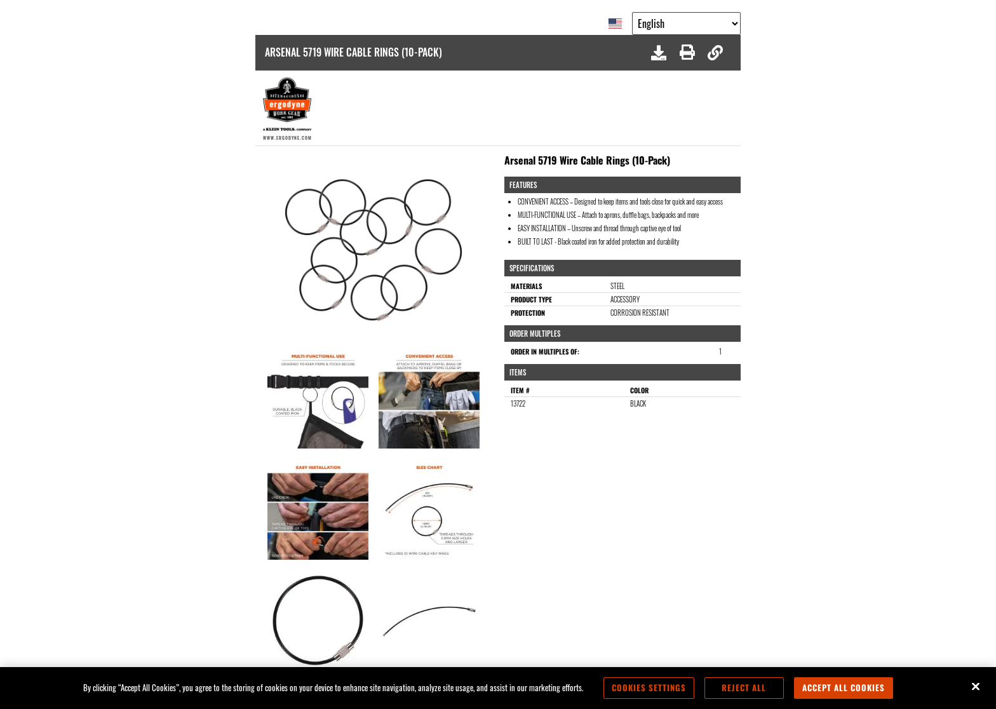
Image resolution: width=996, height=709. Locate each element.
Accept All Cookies (843, 687)
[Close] (976, 687)
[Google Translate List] (686, 23)
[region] (498, 688)
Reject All (744, 687)
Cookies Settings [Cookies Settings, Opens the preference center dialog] (649, 687)
